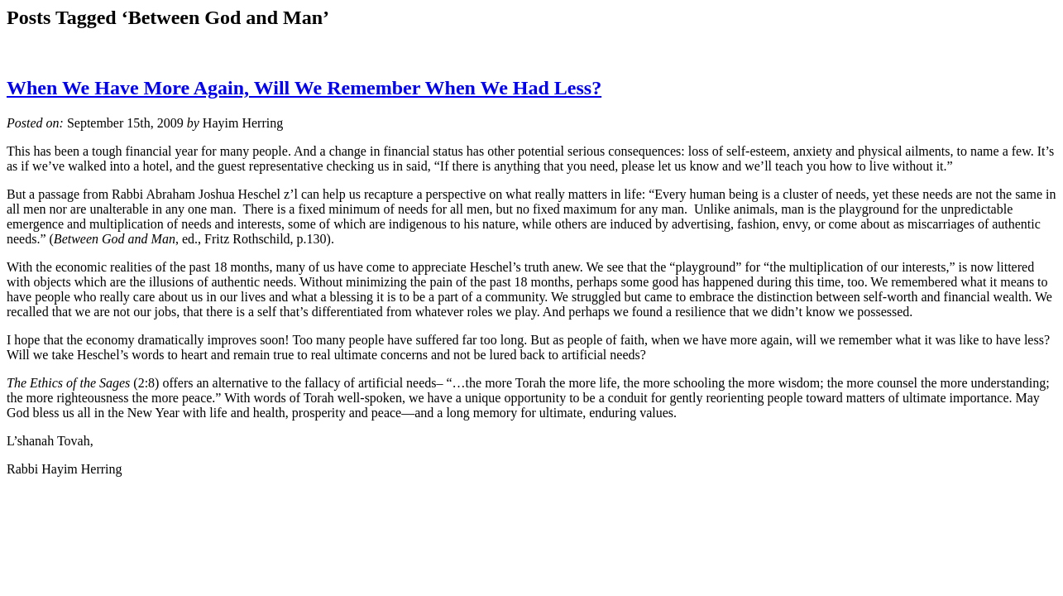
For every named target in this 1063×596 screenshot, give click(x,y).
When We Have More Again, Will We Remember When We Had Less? (304, 88)
